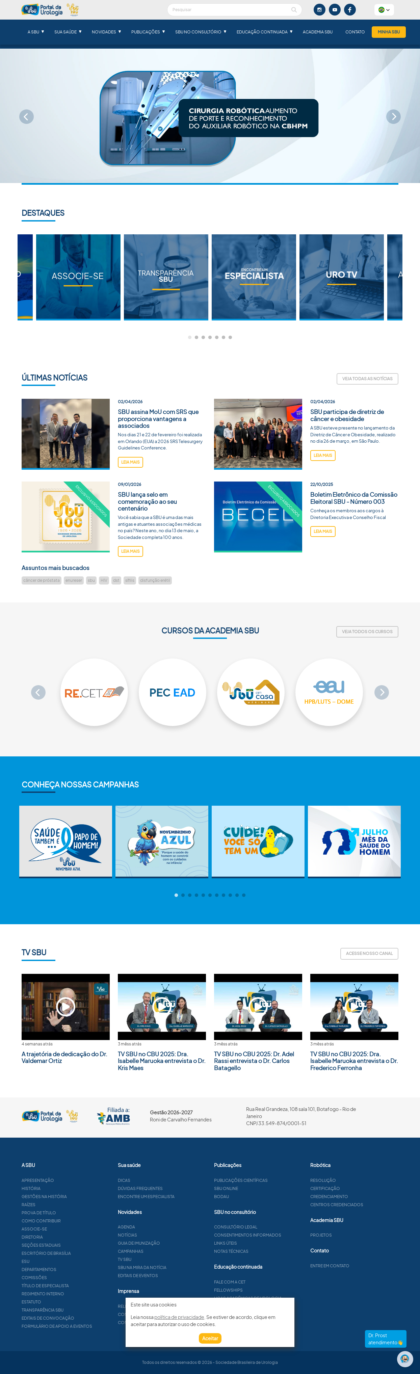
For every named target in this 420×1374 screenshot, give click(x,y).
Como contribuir (67, 1220)
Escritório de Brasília (72, 1253)
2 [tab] (196, 337)
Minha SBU (389, 31)
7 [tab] (230, 337)
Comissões (60, 1277)
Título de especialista (71, 1285)
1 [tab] (189, 337)
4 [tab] (210, 337)
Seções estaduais (67, 1245)
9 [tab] (230, 895)
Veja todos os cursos (367, 631)
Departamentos (65, 1269)
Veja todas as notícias (367, 378)
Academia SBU (318, 31)
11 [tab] (243, 895)
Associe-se (60, 1229)
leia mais (130, 488)
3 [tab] (203, 337)
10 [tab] (237, 895)
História (57, 1188)
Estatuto (58, 1301)
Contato (355, 31)
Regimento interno (69, 1293)
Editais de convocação (74, 1318)
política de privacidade (179, 1317)
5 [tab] (216, 337)
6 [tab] (223, 337)
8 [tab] (223, 895)
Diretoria (58, 1237)
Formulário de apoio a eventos (83, 1326)
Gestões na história (70, 1196)
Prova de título (65, 1212)
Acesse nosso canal (369, 953)
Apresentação (64, 1180)
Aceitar (210, 1338)
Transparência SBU (69, 1310)
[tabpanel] (254, 277)
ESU (52, 1261)
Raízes (55, 1204)
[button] (384, 10)
